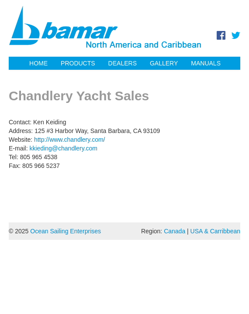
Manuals (206, 63)
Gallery (164, 63)
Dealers (122, 63)
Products (78, 63)
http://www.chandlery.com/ (69, 139)
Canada (174, 231)
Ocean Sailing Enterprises (65, 231)
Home (38, 63)
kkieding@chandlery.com (63, 148)
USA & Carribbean (215, 231)
